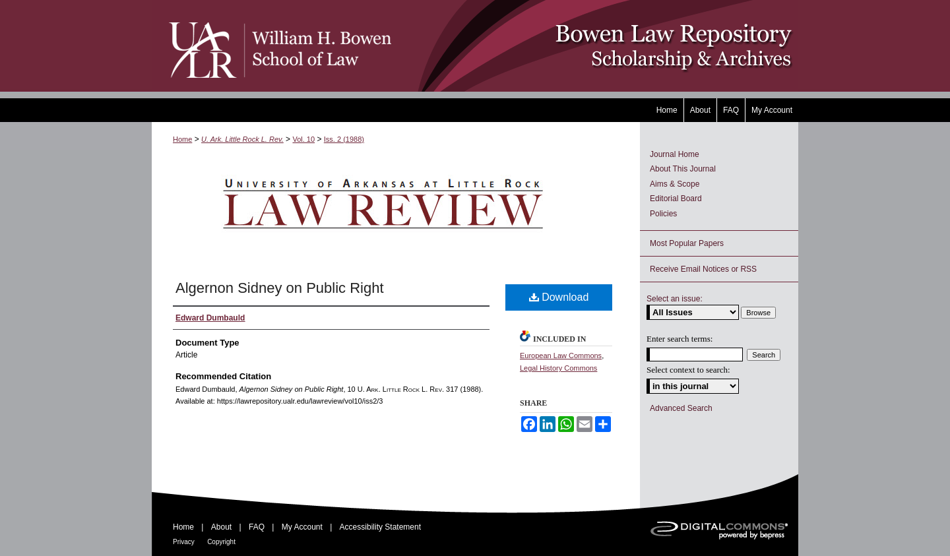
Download (559, 297)
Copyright (221, 541)
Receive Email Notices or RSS (703, 269)
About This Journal (683, 168)
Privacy (184, 541)
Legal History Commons (558, 368)
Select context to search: (688, 370)
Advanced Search (681, 408)
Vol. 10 (303, 139)
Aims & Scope (674, 184)
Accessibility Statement (380, 527)
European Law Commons (561, 355)
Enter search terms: (679, 339)
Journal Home (674, 154)
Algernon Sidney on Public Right (279, 288)
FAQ (257, 527)
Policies (663, 213)
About (221, 527)
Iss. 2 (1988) (344, 139)
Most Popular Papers (687, 243)
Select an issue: (675, 298)
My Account (302, 527)
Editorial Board (676, 198)
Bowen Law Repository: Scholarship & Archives (595, 46)
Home (182, 139)
